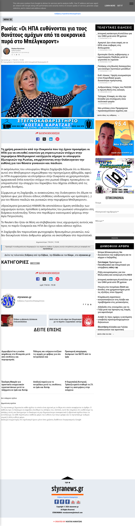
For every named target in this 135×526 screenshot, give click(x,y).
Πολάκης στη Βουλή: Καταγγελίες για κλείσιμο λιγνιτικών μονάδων (114, 67)
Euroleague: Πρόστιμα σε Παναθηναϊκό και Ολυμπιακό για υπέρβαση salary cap (114, 265)
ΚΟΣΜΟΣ (35, 263)
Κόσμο (71, 255)
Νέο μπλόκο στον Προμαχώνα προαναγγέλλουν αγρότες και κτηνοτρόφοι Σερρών (113, 111)
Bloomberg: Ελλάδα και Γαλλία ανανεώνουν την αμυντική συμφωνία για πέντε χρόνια (113, 329)
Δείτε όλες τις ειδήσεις (108, 115)
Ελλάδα (56, 255)
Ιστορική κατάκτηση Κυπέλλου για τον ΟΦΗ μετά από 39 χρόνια (115, 34)
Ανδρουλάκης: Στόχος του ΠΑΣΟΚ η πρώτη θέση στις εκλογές (114, 88)
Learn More (110, 6)
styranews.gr (85, 255)
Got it (120, 6)
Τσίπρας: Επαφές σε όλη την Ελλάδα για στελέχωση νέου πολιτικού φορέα (112, 99)
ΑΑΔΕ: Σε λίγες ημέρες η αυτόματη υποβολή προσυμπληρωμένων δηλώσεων (115, 319)
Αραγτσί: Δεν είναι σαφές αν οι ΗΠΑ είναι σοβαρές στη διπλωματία (113, 45)
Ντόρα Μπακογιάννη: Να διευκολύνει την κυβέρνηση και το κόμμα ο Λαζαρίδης (114, 255)
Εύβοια (44, 255)
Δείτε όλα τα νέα (105, 334)
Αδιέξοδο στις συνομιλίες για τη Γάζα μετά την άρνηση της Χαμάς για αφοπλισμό (114, 309)
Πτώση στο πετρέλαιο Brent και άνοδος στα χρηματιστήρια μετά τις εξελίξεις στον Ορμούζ (114, 289)
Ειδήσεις (29, 255)
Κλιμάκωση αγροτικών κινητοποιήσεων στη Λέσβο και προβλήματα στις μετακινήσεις (113, 299)
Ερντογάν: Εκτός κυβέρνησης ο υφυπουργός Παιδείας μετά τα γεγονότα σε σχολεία (113, 57)
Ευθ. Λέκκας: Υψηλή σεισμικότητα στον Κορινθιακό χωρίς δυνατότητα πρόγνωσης (114, 78)
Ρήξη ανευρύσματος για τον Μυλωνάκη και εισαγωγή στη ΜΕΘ (115, 273)
